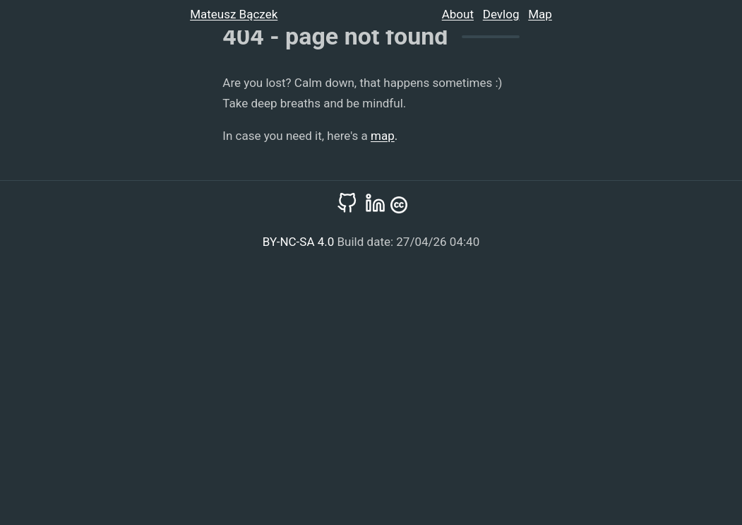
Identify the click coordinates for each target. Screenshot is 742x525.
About (458, 14)
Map (540, 14)
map (383, 136)
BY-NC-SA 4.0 (300, 242)
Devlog (501, 14)
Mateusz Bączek (233, 14)
